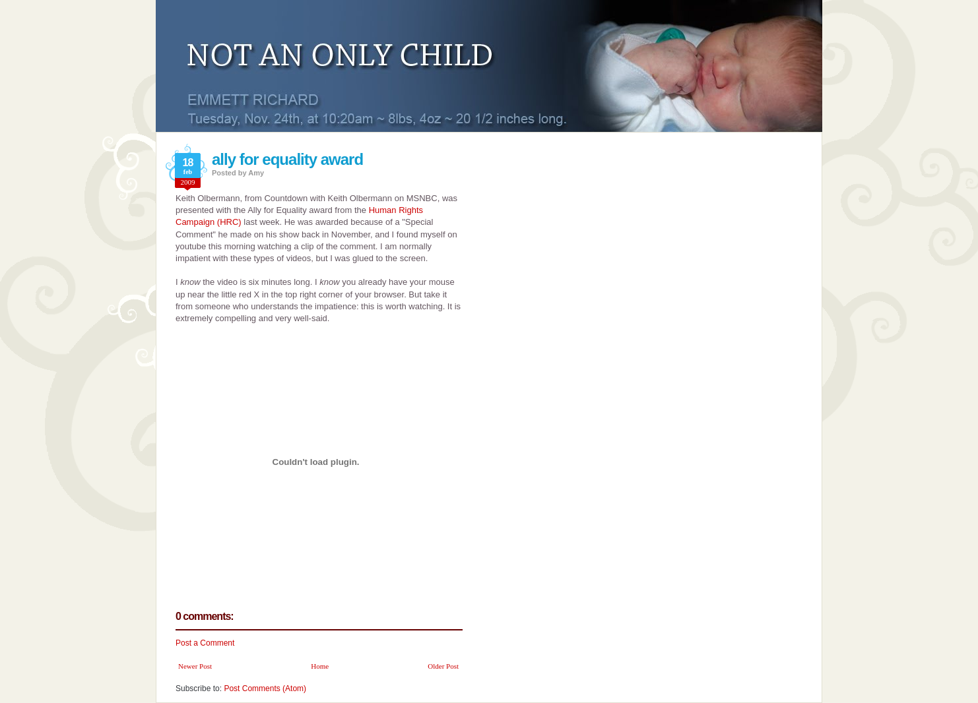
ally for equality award (287, 159)
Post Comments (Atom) (265, 688)
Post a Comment (205, 643)
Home (320, 666)
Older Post (443, 666)
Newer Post (195, 666)
